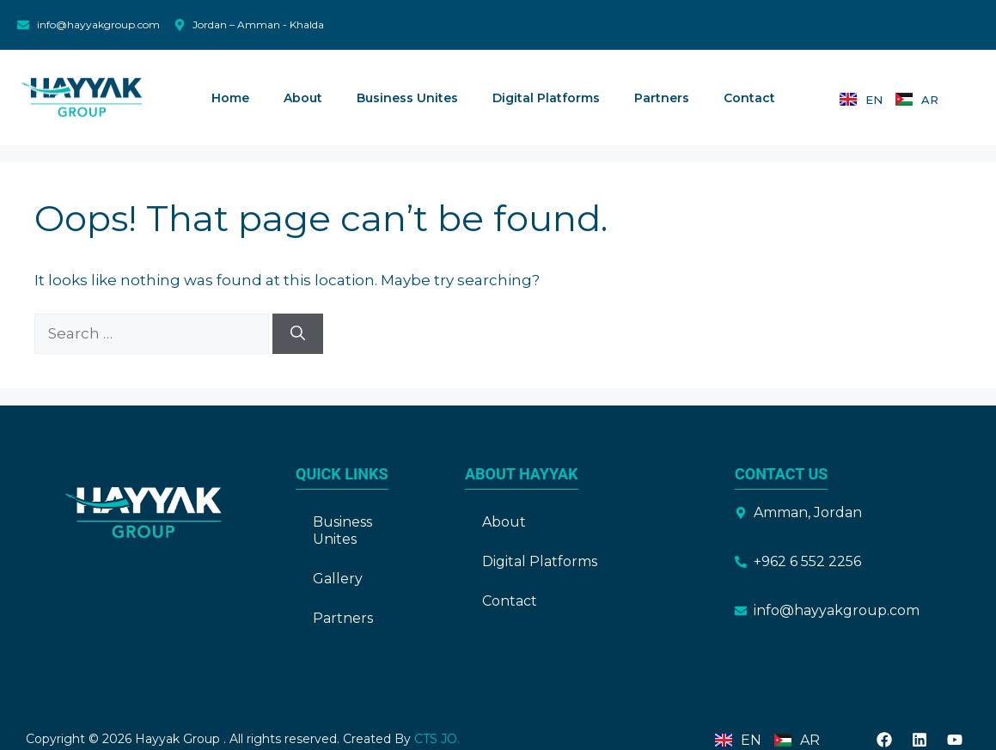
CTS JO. (435, 739)
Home (230, 98)
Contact (749, 98)
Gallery (338, 578)
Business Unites (407, 98)
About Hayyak (521, 474)
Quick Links (342, 474)
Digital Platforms (546, 98)
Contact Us (781, 474)
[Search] (297, 334)
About (303, 98)
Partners (661, 98)
